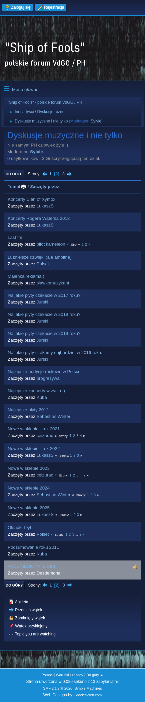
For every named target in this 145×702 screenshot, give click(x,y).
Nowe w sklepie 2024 (29, 488)
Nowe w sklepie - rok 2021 (34, 428)
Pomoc (47, 675)
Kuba (42, 397)
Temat (17, 186)
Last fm (15, 237)
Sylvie (96, 121)
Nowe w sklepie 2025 (29, 507)
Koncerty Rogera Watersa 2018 (39, 218)
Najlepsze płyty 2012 (28, 409)
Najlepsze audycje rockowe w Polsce (44, 371)
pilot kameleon (51, 244)
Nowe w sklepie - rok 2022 (34, 448)
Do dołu (14, 174)
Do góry (14, 585)
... (81, 475)
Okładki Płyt (19, 527)
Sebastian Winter (54, 416)
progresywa (48, 378)
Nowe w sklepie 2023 (29, 468)
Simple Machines (88, 688)
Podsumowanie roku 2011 (33, 547)
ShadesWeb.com (88, 695)
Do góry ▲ (94, 675)
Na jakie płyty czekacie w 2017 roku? (44, 295)
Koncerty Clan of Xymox (31, 199)
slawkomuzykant (53, 282)
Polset (43, 263)
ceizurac (45, 435)
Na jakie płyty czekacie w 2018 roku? (44, 314)
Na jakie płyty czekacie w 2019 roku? (44, 333)
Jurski (42, 301)
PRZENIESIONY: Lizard (31, 566)
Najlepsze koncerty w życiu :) (36, 390)
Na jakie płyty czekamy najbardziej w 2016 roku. (55, 352)
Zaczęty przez (44, 186)
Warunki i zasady (69, 675)
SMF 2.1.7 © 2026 (57, 688)
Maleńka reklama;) (26, 276)
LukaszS (45, 205)
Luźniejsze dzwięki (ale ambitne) (40, 257)
